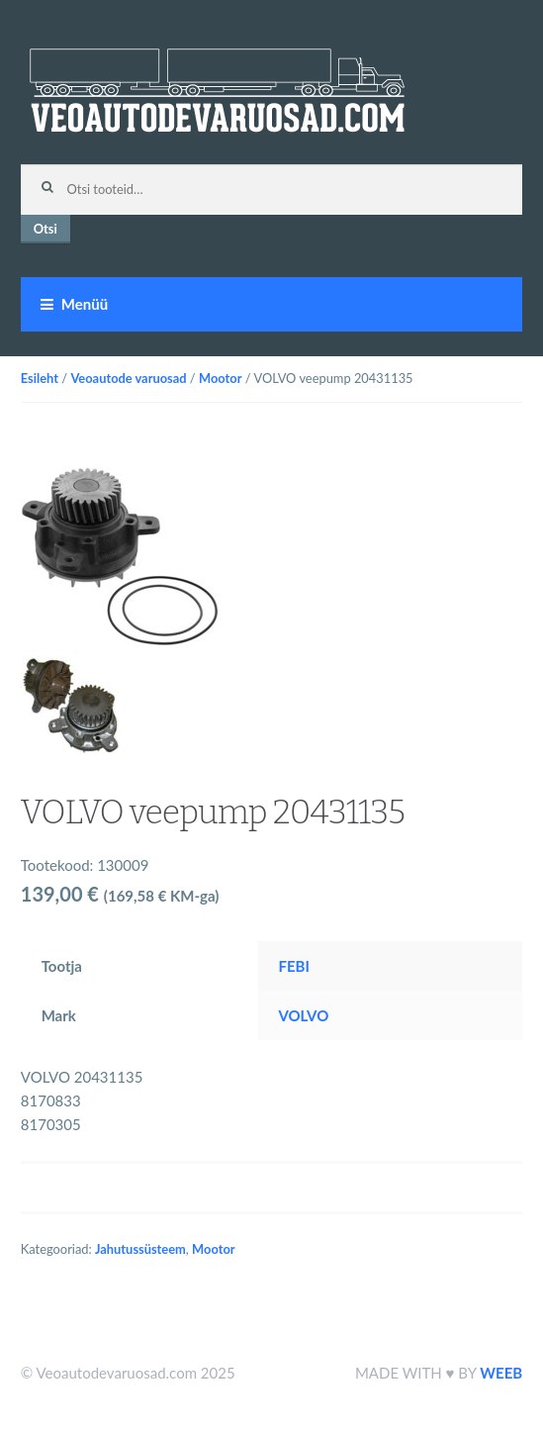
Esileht (39, 378)
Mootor (220, 378)
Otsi (45, 229)
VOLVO (303, 1015)
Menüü (84, 304)
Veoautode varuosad (128, 378)
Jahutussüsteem (140, 1249)
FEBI (293, 966)
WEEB (501, 1373)
